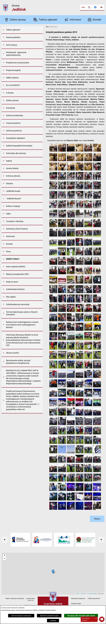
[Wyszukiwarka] (89, 7)
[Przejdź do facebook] (95, 7)
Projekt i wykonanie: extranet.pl (14, 598)
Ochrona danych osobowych (21, 616)
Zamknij (53, 621)
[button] (53, 151)
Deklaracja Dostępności (78, 598)
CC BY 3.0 (30, 600)
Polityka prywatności (94, 598)
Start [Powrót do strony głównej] (47, 26)
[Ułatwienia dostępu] (101, 7)
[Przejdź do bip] (83, 7)
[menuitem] (22, 30)
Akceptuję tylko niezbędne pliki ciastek (81, 616)
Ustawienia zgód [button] (76, 603)
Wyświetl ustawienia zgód (49, 616)
